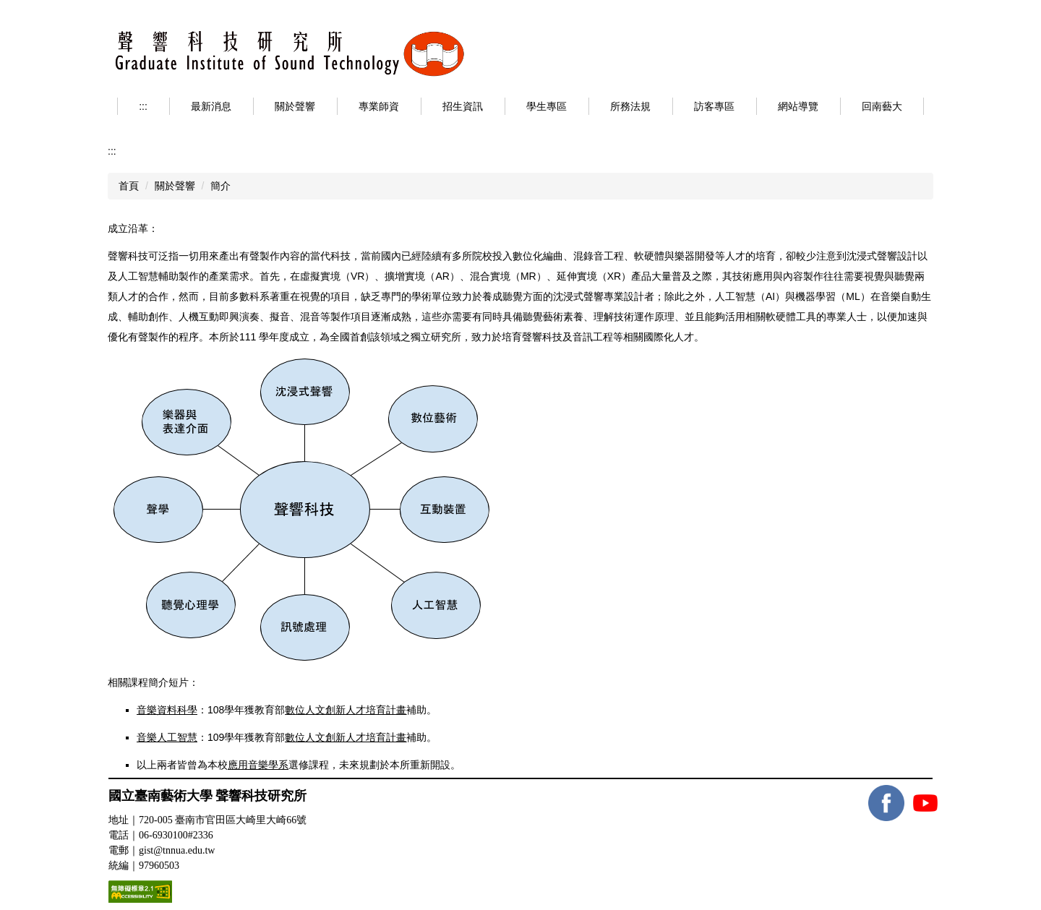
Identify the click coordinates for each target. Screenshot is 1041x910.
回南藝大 (882, 106)
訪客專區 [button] (714, 106)
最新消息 (211, 106)
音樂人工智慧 (167, 737)
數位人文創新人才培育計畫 (345, 710)
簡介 (220, 186)
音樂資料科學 (167, 710)
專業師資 (379, 106)
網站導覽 (798, 106)
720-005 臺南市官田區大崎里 (223, 820)
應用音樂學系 (258, 765)
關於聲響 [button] (295, 106)
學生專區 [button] (546, 106)
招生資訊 (462, 106)
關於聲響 (175, 186)
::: (143, 106)
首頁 (129, 186)
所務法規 (630, 106)
